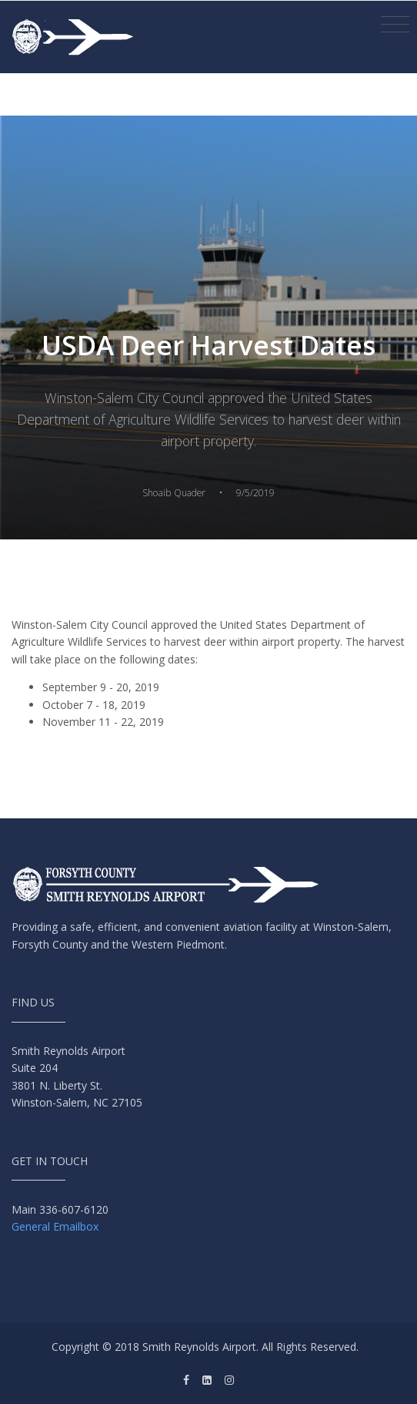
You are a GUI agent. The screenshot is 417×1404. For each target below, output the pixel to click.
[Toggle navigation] (395, 24)
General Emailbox (55, 1226)
